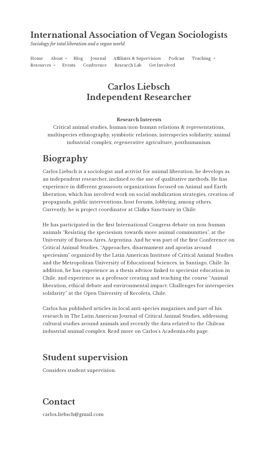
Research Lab (128, 65)
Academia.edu (178, 331)
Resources (40, 65)
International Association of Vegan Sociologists (129, 35)
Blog (78, 58)
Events (68, 65)
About (57, 58)
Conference (95, 65)
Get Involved (162, 65)
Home (36, 58)
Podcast (176, 58)
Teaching (201, 58)
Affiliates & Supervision (137, 58)
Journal (98, 58)
